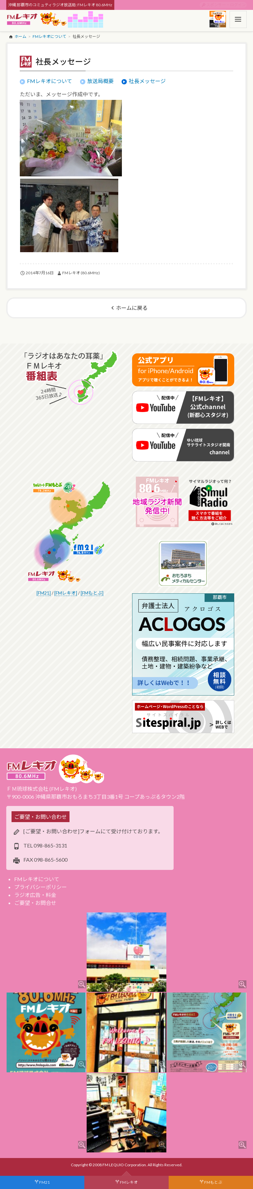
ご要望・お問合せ (35, 903)
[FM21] (44, 593)
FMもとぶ (213, 1182)
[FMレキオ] (65, 593)
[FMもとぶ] (92, 593)
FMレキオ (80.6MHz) (81, 272)
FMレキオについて (36, 879)
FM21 (44, 1182)
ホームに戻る (132, 308)
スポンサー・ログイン (226, 4)
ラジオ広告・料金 (35, 895)
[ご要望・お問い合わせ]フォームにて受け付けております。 (93, 831)
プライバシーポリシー (40, 887)
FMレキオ (129, 1182)
